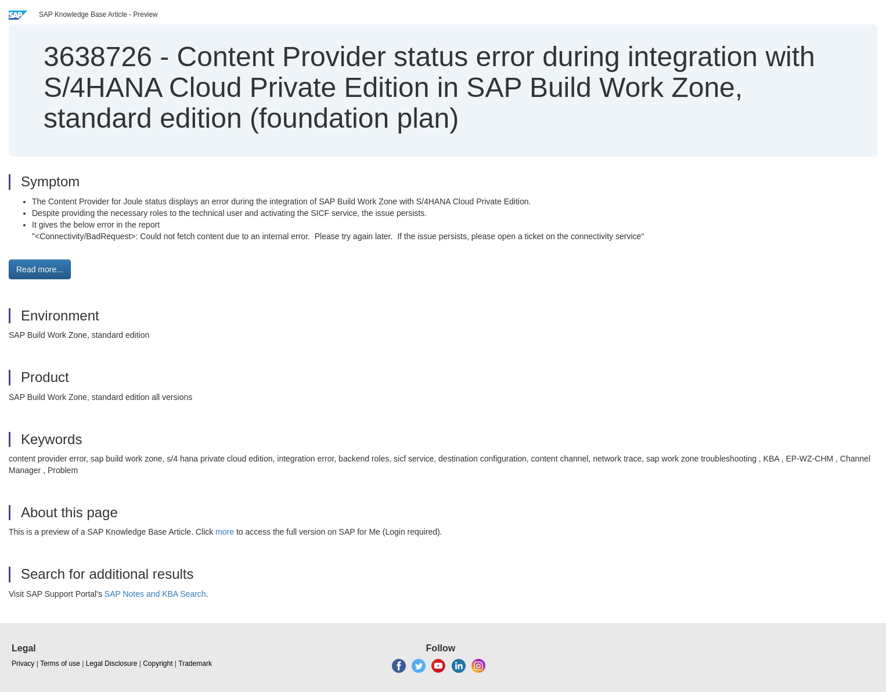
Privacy (23, 663)
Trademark (195, 663)
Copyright (157, 663)
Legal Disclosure (112, 663)
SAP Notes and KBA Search (155, 594)
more (224, 531)
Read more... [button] (39, 269)
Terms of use (60, 663)
